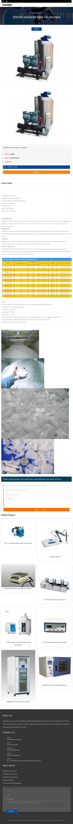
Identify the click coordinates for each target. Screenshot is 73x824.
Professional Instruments (10, 777)
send (36, 509)
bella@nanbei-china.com (14, 739)
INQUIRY (11, 811)
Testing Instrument (8, 780)
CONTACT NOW (12, 167)
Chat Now (36, 172)
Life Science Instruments (10, 774)
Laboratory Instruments (10, 771)
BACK (36, 29)
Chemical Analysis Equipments (12, 783)
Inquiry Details (10, 799)
